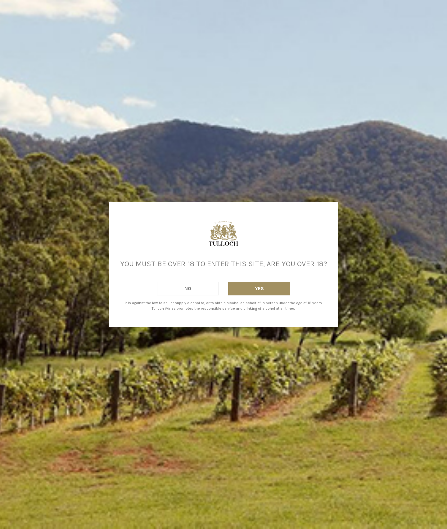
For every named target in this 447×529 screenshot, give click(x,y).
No (187, 288)
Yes (259, 288)
